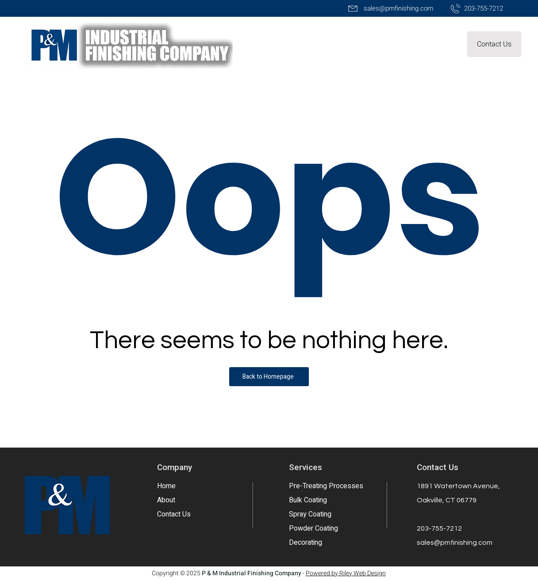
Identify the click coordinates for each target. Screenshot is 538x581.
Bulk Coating (308, 500)
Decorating (305, 542)
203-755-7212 (439, 528)
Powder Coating (313, 528)
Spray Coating (310, 514)
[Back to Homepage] (269, 376)
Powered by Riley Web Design (346, 573)
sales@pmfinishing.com (454, 542)
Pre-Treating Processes (326, 486)
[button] (494, 44)
